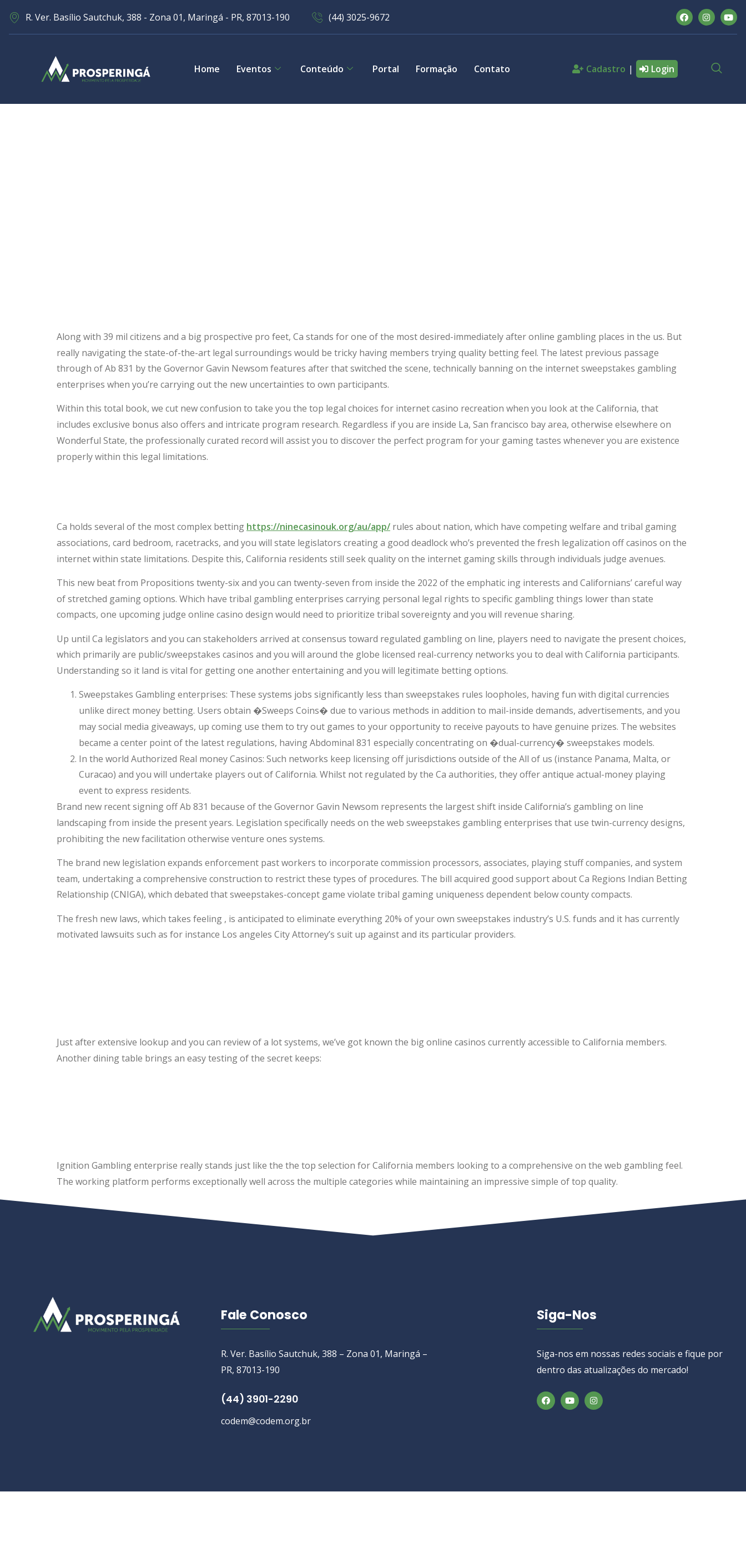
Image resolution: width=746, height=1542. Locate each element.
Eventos (260, 69)
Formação (436, 69)
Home (207, 69)
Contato (492, 69)
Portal (385, 69)
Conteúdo (328, 69)
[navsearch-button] (716, 69)
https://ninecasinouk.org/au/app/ (318, 526)
